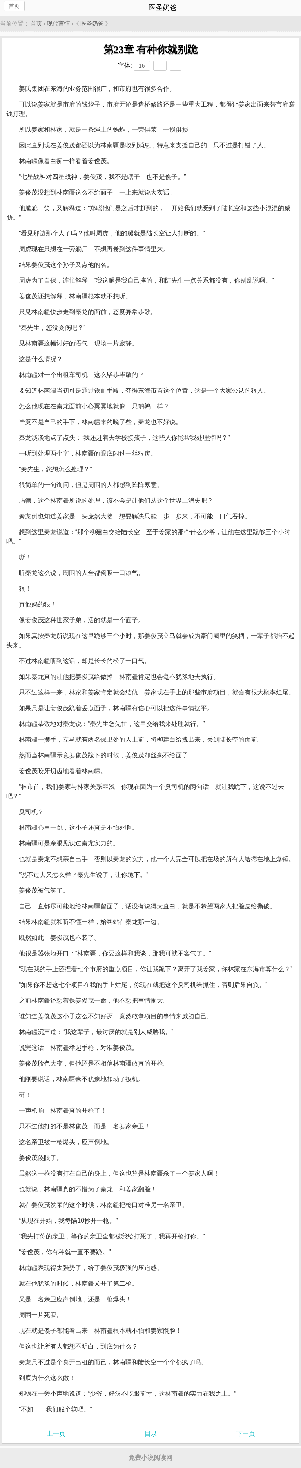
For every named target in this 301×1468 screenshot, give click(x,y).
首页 (14, 6)
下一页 (245, 1433)
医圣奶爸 (92, 23)
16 (142, 65)
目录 (151, 1433)
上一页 (56, 1433)
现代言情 (58, 23)
